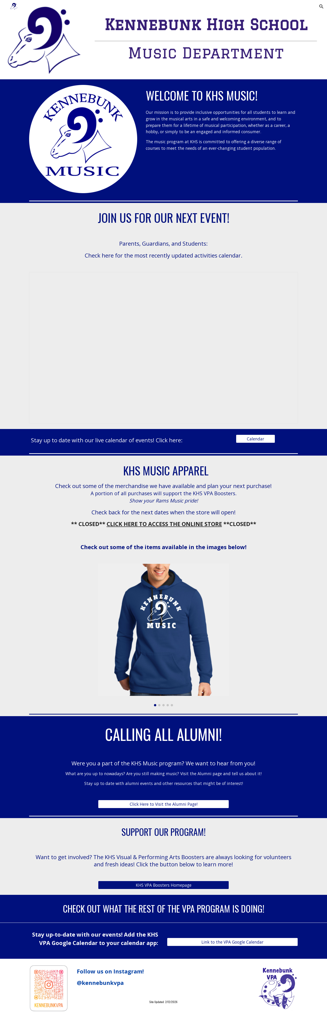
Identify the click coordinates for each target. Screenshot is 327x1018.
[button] (321, 6)
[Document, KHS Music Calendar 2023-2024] (163, 347)
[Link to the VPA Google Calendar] (232, 941)
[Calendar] (255, 439)
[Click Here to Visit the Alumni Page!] (163, 804)
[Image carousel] (163, 635)
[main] (221, 95)
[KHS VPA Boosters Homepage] (163, 885)
